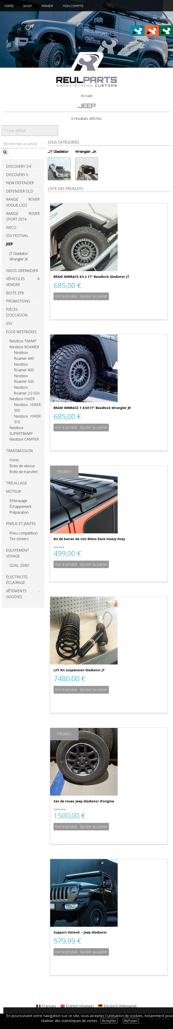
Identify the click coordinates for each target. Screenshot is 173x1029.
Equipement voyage (17, 553)
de (170, 18)
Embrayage (18, 500)
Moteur (13, 491)
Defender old (19, 191)
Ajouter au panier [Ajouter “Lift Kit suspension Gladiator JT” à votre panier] (94, 689)
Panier (47, 6)
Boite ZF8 (15, 292)
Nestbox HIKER (22, 398)
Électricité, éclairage (17, 579)
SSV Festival (17, 235)
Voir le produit (66, 296)
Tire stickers (19, 538)
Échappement (20, 506)
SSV (9, 323)
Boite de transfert (23, 471)
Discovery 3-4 (18, 166)
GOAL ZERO (19, 565)
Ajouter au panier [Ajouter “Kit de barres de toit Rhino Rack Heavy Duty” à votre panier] (94, 564)
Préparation (19, 512)
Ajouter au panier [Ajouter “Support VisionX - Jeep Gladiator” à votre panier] (94, 951)
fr (155, 18)
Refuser (130, 1020)
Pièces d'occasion (17, 312)
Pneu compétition (23, 533)
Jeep (9, 244)
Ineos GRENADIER (22, 270)
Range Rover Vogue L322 (23, 202)
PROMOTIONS (18, 301)
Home (8, 6)
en (162, 18)
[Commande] (30, 130)
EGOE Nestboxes (21, 331)
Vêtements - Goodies (23, 593)
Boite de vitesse (22, 465)
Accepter (109, 1020)
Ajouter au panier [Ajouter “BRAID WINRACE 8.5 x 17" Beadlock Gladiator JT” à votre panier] (94, 296)
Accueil (86, 95)
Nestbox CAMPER (24, 439)
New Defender (20, 182)
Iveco (11, 227)
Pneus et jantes (21, 523)
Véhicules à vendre (23, 281)
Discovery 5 (17, 174)
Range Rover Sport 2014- (23, 216)
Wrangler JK (18, 259)
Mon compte (73, 6)
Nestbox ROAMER (24, 346)
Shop (27, 6)
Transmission (19, 450)
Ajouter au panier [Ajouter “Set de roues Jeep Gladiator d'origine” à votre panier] (94, 826)
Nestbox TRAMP (22, 341)
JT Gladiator (18, 253)
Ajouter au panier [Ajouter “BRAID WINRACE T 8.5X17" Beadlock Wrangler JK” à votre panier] (94, 427)
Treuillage (16, 483)
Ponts (14, 460)
